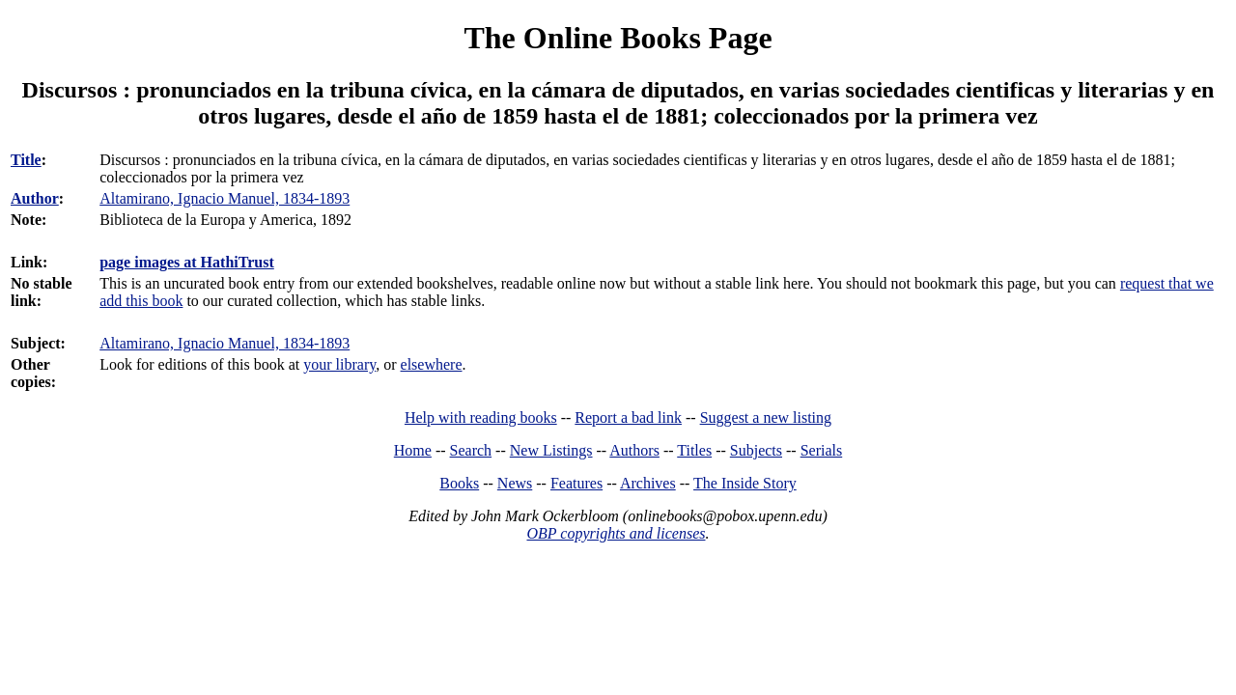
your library (339, 364)
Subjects (756, 450)
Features (576, 483)
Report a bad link (628, 417)
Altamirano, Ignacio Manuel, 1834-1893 (224, 343)
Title (26, 160)
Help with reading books (481, 417)
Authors (634, 450)
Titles (694, 450)
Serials (822, 450)
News (514, 483)
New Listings (551, 450)
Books (459, 483)
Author (35, 198)
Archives (648, 483)
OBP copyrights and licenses (615, 533)
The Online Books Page (618, 37)
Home (413, 450)
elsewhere (432, 364)
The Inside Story (745, 483)
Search (471, 450)
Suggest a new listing (765, 417)
